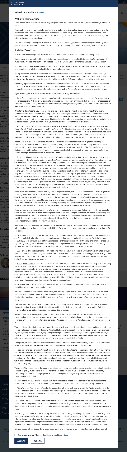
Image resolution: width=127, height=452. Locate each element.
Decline (38, 441)
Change (40, 12)
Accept (21, 441)
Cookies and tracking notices (55, 435)
